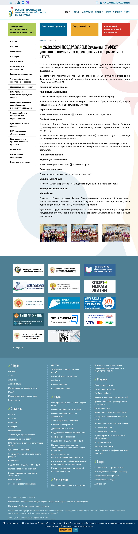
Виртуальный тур (81, 26)
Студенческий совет (60, 388)
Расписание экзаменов (105, 389)
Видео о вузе (14, 400)
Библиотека (13, 461)
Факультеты (13, 422)
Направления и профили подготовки (68, 485)
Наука (108, 12)
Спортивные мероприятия (106, 476)
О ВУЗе (15, 365)
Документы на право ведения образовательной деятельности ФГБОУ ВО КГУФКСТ (109, 368)
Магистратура (14, 431)
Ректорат (12, 418)
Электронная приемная (53, 26)
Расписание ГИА (102, 408)
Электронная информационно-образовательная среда (22, 29)
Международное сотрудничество (23, 388)
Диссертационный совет (19, 439)
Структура (117, 12)
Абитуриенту (87, 12)
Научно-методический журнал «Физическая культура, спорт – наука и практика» (68, 448)
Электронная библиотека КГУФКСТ (110, 412)
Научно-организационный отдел (66, 409)
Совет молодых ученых (62, 424)
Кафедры (12, 427)
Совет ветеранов (59, 384)
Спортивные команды (104, 480)
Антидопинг (100, 484)
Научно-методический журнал (22, 469)
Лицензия (12, 380)
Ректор (11, 414)
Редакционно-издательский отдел (24, 465)
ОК (75, 530)
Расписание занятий (103, 385)
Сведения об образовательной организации (112, 29)
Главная (67, 12)
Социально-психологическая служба (111, 423)
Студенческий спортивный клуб (109, 467)
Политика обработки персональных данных (28, 506)
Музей (11, 392)
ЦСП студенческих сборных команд (110, 472)
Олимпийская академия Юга (64, 376)
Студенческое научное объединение (68, 433)
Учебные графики (102, 393)
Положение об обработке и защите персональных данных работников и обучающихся (48, 502)
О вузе (76, 12)
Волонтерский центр (103, 446)
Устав (11, 376)
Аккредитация (14, 384)
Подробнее (65, 530)
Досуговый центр (102, 442)
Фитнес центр (14, 480)
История (12, 372)
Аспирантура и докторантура (21, 435)
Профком (55, 380)
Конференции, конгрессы (63, 437)
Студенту (99, 12)
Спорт (127, 12)
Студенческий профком (105, 431)
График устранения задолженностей (111, 397)
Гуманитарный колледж (19, 450)
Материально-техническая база (22, 396)
